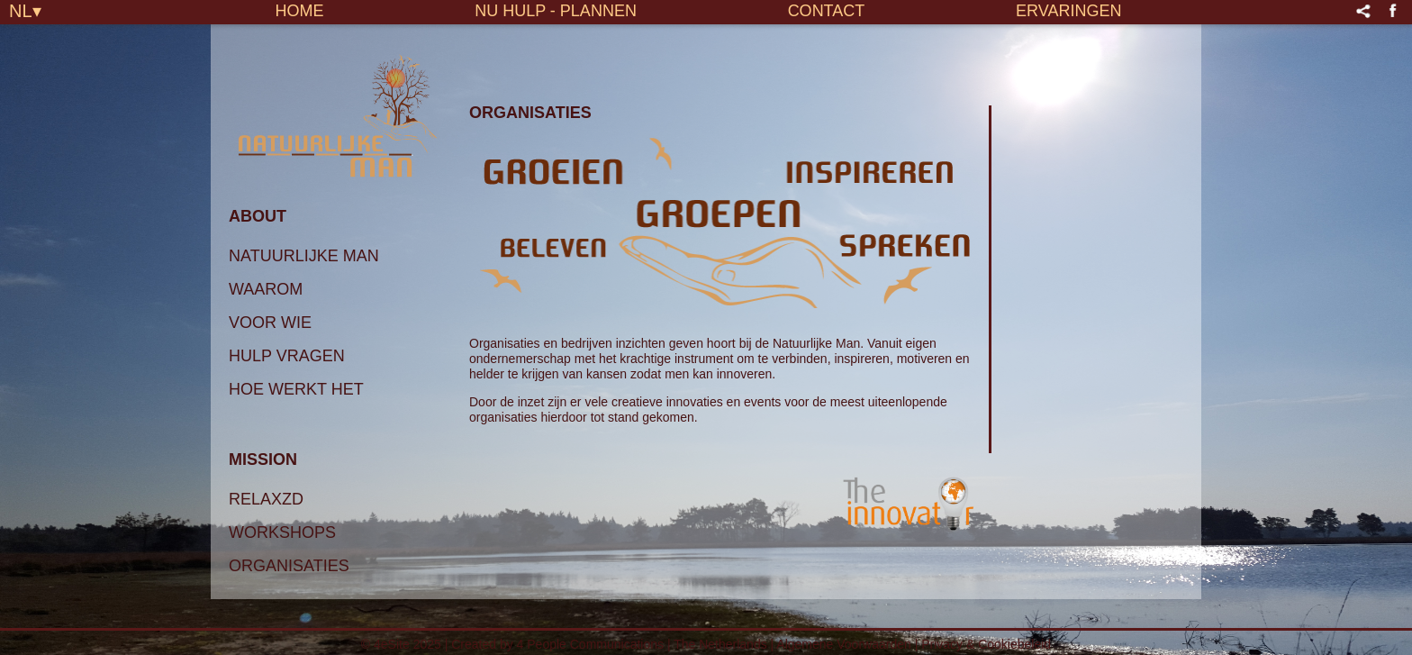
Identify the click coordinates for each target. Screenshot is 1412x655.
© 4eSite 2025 (401, 644)
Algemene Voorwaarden (843, 644)
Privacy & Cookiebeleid (986, 644)
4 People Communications (590, 644)
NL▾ (25, 10)
